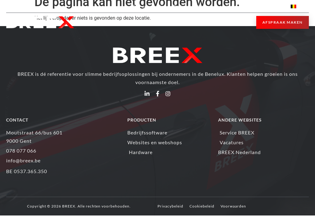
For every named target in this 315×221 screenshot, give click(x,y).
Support (207, 6)
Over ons (140, 6)
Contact (275, 6)
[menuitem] (300, 6)
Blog (161, 6)
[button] (243, 22)
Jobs (255, 6)
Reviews (181, 6)
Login (234, 6)
